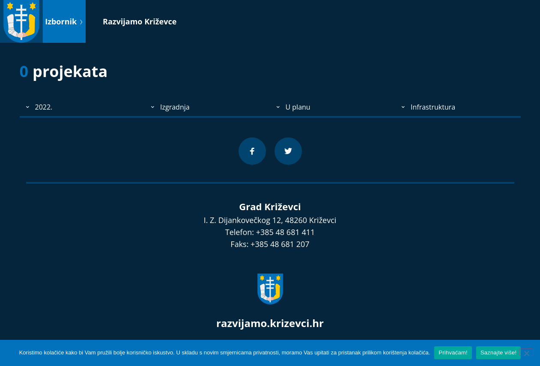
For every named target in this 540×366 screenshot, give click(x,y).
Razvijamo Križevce (139, 21)
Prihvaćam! (453, 352)
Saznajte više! (498, 352)
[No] (526, 352)
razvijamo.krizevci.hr (270, 323)
